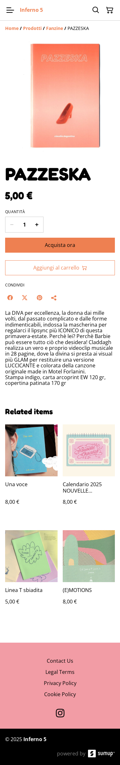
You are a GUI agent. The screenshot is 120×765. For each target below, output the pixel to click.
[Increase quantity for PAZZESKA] (37, 225)
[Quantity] (24, 225)
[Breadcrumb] (60, 28)
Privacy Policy (60, 683)
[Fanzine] (54, 28)
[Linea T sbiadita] (31, 573)
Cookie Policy (60, 694)
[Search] (96, 10)
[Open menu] (10, 10)
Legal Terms (60, 671)
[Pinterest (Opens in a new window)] (39, 297)
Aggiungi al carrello (60, 267)
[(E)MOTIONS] (89, 573)
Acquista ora (60, 245)
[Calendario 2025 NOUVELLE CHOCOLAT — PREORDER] (89, 470)
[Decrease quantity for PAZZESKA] (11, 225)
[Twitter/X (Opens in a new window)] (24, 297)
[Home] (12, 28)
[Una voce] (31, 470)
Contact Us (60, 660)
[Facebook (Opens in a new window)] (10, 297)
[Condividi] (54, 297)
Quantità (15, 212)
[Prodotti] (32, 28)
